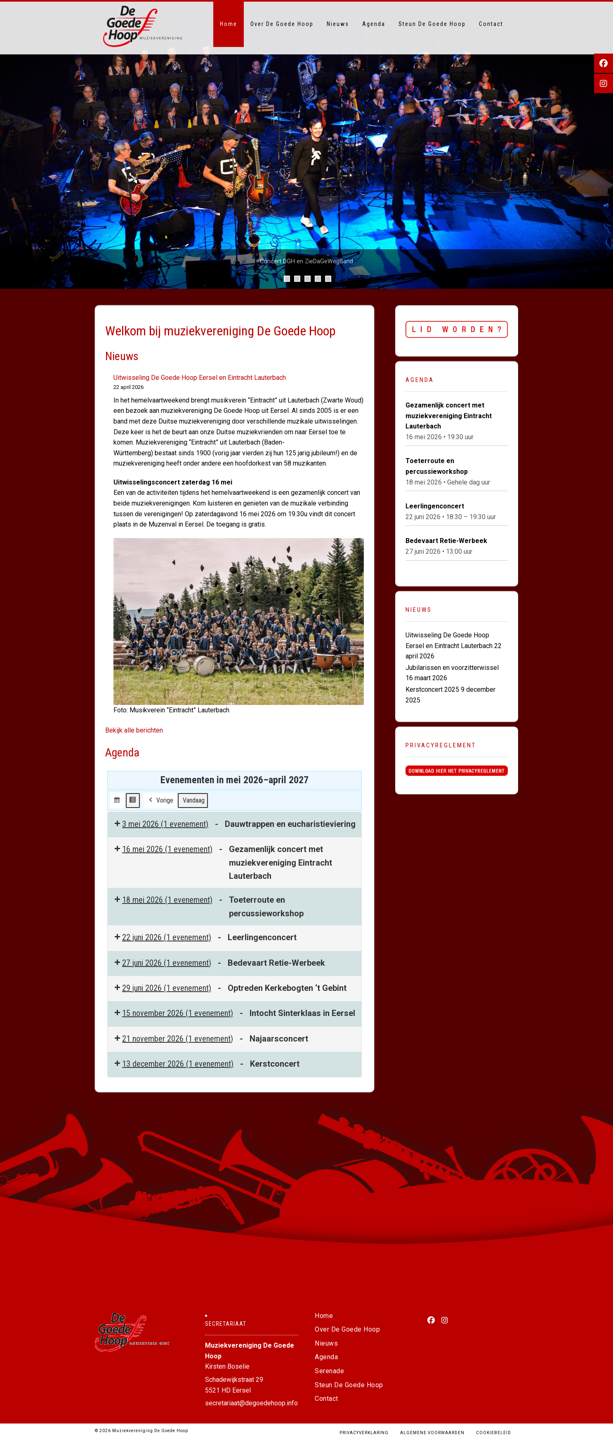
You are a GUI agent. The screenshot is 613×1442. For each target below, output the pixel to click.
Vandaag (194, 800)
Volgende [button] (602, 145)
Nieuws (338, 24)
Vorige (160, 800)
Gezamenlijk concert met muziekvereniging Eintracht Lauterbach (449, 415)
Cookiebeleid (493, 1432)
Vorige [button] (10, 145)
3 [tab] (307, 279)
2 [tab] (297, 279)
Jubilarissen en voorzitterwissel (452, 668)
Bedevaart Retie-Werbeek (446, 541)
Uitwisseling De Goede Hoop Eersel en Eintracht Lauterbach (199, 378)
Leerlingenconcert (435, 506)
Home (228, 24)
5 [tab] (328, 279)
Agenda (373, 24)
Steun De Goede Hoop (432, 24)
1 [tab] (287, 279)
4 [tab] (318, 279)
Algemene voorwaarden (432, 1432)
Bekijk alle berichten (134, 730)
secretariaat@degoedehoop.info (251, 1403)
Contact (491, 24)
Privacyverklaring (364, 1432)
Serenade (329, 1371)
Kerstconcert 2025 (432, 689)
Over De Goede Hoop (282, 24)
